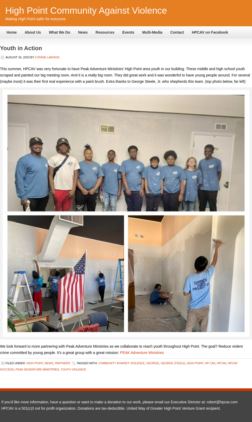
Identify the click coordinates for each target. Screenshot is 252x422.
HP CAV (210, 363)
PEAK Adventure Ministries (142, 353)
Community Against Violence (121, 363)
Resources (105, 32)
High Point (34, 363)
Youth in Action (21, 48)
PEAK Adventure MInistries (37, 369)
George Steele (173, 363)
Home (12, 32)
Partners (62, 363)
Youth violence (73, 369)
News (83, 32)
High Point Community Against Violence (86, 10)
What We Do (59, 32)
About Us (33, 32)
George (152, 363)
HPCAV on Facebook (210, 32)
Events (128, 32)
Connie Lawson (47, 57)
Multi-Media (152, 32)
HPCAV (221, 363)
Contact (177, 32)
